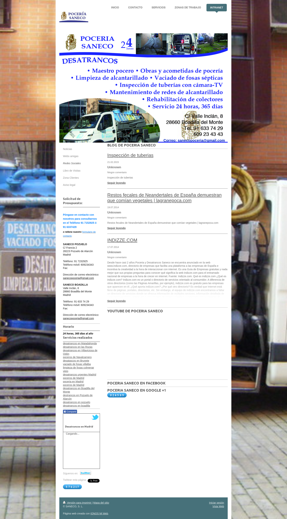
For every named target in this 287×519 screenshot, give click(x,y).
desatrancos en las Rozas (77, 346)
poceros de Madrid (73, 378)
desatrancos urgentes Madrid (79, 374)
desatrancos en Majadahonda (80, 343)
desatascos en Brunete (76, 360)
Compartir (70, 411)
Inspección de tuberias (130, 155)
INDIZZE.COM (122, 240)
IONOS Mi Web (99, 513)
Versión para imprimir (77, 502)
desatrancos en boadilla (76, 405)
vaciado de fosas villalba (77, 364)
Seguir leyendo (116, 182)
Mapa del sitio (101, 502)
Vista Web (218, 506)
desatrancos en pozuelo (76, 402)
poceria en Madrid (73, 381)
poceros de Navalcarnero (77, 357)
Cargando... (72, 433)
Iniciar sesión (216, 502)
